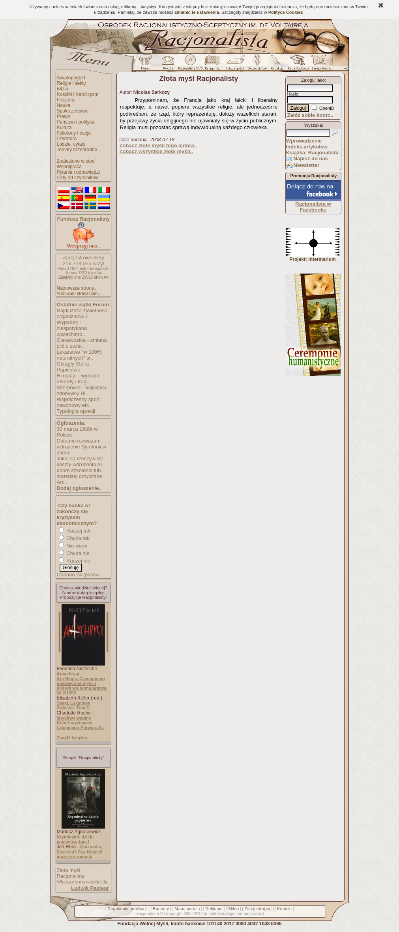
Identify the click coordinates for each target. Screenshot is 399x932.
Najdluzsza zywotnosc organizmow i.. (82, 313)
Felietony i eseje (74, 133)
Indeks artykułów (307, 147)
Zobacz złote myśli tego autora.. (158, 145)
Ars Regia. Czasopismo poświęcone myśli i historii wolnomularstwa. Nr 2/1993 (82, 685)
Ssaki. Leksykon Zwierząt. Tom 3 (74, 705)
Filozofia (66, 100)
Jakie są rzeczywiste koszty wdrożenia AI (80, 461)
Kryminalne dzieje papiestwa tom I (75, 839)
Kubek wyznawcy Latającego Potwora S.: (81, 725)
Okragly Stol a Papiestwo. (73, 367)
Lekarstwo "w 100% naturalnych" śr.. (79, 355)
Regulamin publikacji (128, 908)
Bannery (161, 908)
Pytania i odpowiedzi (78, 172)
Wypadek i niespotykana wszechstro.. (72, 328)
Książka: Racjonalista (312, 153)
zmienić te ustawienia (196, 12)
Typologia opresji (76, 411)
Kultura (64, 127)
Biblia (62, 89)
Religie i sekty (71, 83)
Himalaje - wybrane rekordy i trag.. (79, 378)
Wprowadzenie (304, 141)
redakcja (226, 913)
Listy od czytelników (78, 177)
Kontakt (284, 908)
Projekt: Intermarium (312, 257)
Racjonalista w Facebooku (313, 207)
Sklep (233, 908)
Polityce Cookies (285, 12)
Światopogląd (71, 78)
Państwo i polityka (76, 122)
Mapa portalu (187, 908)
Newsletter (307, 165)
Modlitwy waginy (74, 718)
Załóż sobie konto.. (310, 115)
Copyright (173, 913)
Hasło (292, 94)
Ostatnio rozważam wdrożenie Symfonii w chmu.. (82, 447)
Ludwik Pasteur (90, 888)
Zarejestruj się (258, 908)
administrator (250, 913)
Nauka (64, 105)
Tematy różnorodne (77, 149)
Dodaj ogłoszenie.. (79, 488)
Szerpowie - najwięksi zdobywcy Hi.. (81, 390)
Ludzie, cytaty (71, 144)
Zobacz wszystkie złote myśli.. (156, 151)
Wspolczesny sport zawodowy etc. (78, 402)
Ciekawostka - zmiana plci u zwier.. (82, 343)
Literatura (67, 138)
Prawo (63, 116)
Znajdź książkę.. (73, 737)
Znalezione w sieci (76, 161)
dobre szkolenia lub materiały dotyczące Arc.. (79, 476)
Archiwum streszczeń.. (78, 293)
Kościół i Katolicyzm (78, 94)
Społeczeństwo (73, 111)
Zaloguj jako (312, 80)
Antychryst (68, 673)
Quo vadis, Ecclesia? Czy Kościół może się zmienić (80, 851)
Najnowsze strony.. (76, 288)
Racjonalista (147, 913)
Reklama (213, 908)
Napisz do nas (311, 158)
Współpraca (69, 166)
